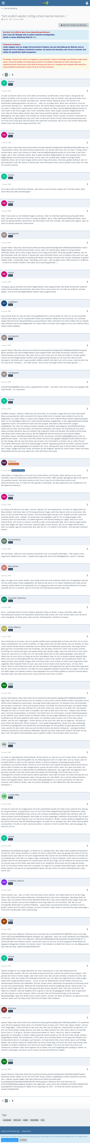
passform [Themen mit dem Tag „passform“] (34, 1120)
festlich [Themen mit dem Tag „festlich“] (17, 1120)
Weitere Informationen (9, 1140)
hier (34, 37)
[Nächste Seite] (12, 74)
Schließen (23, 1140)
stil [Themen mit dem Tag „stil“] (42, 1120)
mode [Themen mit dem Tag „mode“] (25, 1120)
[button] (3, 3)
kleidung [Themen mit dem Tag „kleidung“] (7, 1120)
